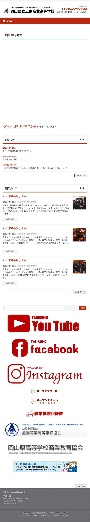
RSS (82, 139)
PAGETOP (81, 486)
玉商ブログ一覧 (80, 292)
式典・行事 (21, 202)
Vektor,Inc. (58, 515)
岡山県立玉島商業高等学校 (42, 513)
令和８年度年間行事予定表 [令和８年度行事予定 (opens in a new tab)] (19, 126)
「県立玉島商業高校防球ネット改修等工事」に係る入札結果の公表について (35, 168)
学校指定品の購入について (14, 159)
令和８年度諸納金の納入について (17, 151)
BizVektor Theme (45, 515)
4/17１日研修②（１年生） (15, 260)
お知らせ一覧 (80, 175)
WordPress (33, 515)
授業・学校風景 (31, 202)
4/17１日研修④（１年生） (15, 196)
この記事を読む (10, 219)
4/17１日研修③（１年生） (15, 228)
